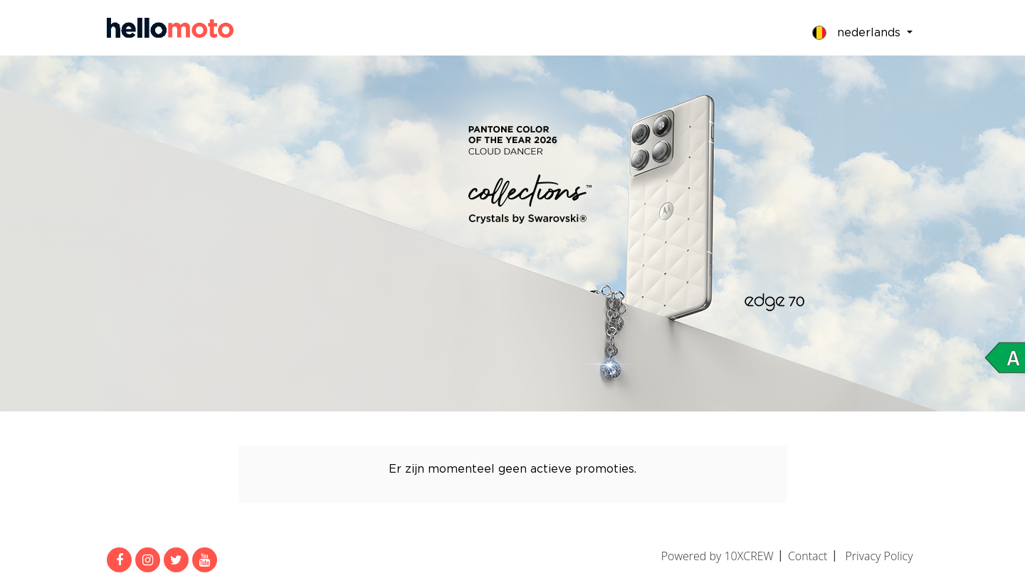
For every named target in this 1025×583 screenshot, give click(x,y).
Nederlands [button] (858, 33)
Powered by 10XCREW (717, 556)
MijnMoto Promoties (170, 27)
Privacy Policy (879, 556)
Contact (808, 556)
